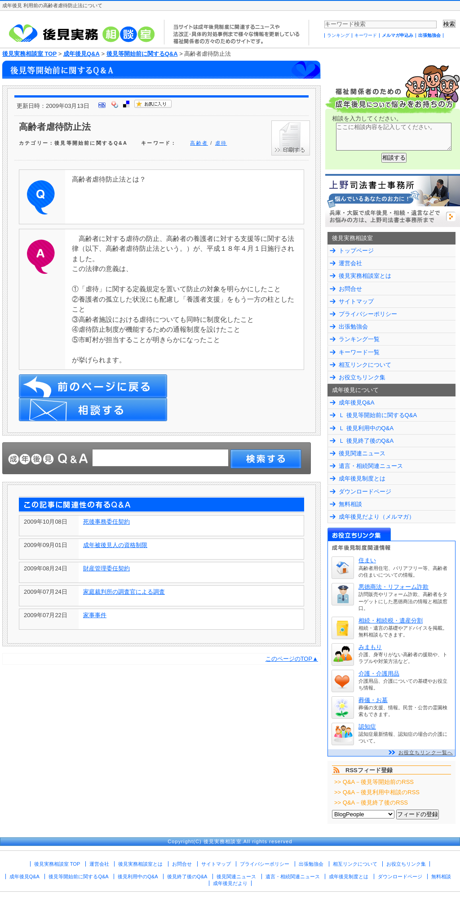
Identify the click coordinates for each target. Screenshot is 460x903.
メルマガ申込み (397, 35)
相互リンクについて (365, 364)
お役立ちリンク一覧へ (425, 752)
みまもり (370, 647)
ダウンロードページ (365, 491)
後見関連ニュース (362, 453)
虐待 (221, 143)
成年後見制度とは (362, 478)
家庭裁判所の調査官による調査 (124, 591)
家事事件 (94, 615)
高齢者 (199, 143)
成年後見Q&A (81, 53)
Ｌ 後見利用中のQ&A (366, 428)
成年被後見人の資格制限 (115, 545)
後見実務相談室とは (365, 275)
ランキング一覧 (359, 339)
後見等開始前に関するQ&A (142, 53)
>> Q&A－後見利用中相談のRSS (377, 792)
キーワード (365, 35)
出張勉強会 (429, 35)
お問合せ (350, 288)
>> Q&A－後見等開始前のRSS (374, 781)
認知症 (367, 726)
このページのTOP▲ (291, 658)
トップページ (356, 250)
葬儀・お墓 (373, 700)
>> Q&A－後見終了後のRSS (371, 802)
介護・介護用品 (378, 673)
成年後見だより (230, 883)
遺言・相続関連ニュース (371, 466)
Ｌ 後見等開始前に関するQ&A (378, 415)
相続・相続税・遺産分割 (390, 620)
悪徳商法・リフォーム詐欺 (393, 586)
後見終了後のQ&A (187, 876)
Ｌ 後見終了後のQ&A (366, 440)
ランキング (338, 35)
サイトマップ (356, 301)
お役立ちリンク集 (362, 377)
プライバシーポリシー (368, 314)
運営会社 (350, 263)
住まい (367, 560)
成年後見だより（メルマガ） (377, 516)
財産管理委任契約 (106, 568)
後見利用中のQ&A (138, 876)
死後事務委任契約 (106, 521)
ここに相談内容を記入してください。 (393, 137)
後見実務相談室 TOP (29, 53)
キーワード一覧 (359, 352)
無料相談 (350, 504)
